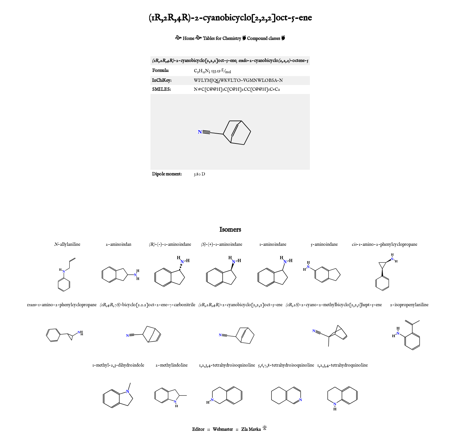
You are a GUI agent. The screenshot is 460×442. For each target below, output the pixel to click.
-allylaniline (67, 244)
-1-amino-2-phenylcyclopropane (384, 244)
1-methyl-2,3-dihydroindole (118, 365)
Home (188, 39)
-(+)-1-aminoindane (221, 244)
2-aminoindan (118, 244)
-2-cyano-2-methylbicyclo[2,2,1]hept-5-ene (334, 305)
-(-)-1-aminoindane (170, 244)
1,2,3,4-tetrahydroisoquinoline (227, 365)
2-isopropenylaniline (409, 305)
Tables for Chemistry (222, 39)
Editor (198, 429)
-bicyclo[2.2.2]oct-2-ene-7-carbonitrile (147, 305)
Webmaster (223, 429)
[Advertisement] (230, 201)
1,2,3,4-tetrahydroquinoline (342, 365)
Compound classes (263, 39)
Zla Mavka (251, 429)
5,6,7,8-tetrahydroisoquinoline (286, 365)
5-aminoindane (324, 244)
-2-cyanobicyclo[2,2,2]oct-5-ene (240, 305)
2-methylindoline (172, 365)
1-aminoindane (272, 244)
